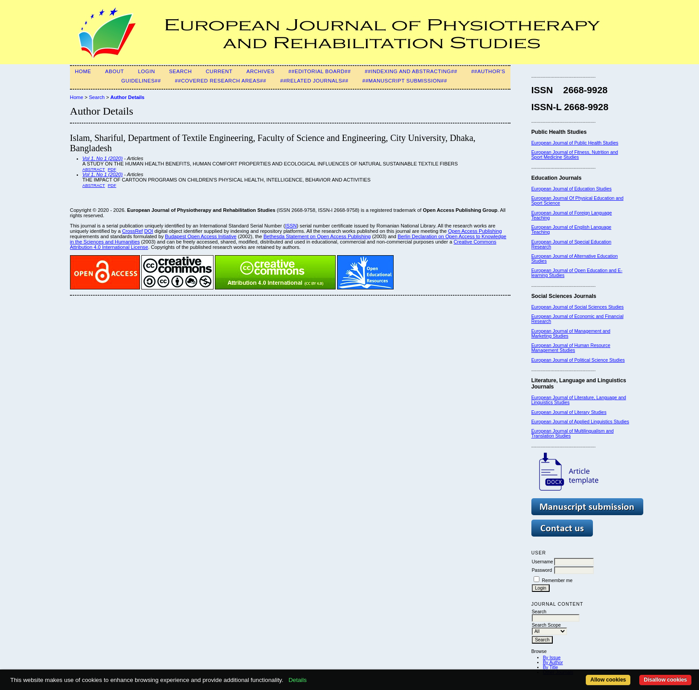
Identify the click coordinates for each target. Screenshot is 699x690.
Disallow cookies (665, 680)
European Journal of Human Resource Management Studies (570, 348)
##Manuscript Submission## (404, 80)
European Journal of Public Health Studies (574, 142)
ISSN (290, 225)
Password (542, 570)
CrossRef (132, 231)
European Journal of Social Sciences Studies (577, 307)
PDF (112, 169)
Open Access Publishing (475, 231)
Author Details (127, 97)
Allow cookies (608, 680)
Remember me (557, 580)
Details (297, 680)
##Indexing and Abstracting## (411, 71)
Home (83, 71)
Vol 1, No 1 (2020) (102, 158)
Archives (261, 71)
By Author (553, 662)
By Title (550, 667)
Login (146, 71)
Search (180, 71)
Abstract (93, 169)
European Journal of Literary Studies (569, 412)
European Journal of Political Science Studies (578, 360)
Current (219, 71)
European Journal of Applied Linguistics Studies (580, 421)
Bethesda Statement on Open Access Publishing (317, 236)
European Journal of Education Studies (571, 188)
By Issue (552, 657)
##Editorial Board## (319, 71)
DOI (148, 231)
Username (542, 561)
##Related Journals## (314, 80)
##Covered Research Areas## (220, 80)
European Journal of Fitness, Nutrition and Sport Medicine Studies (574, 155)
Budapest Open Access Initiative (200, 236)
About (114, 71)
